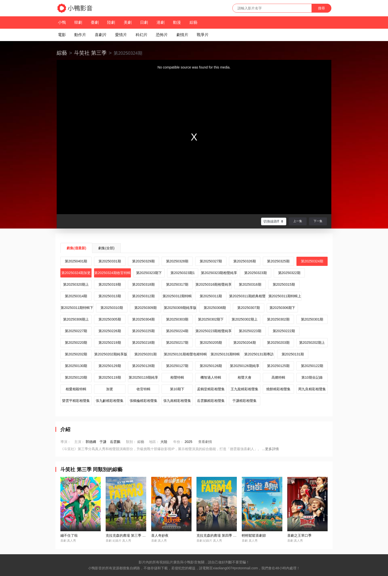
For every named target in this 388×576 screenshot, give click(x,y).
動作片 (80, 35)
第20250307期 (248, 308)
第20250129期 (109, 366)
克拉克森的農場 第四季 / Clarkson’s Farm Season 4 (236, 535)
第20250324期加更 (76, 273)
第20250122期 (312, 366)
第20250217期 (177, 343)
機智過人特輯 (210, 377)
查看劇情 (205, 442)
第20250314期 (76, 296)
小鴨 (62, 22)
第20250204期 (244, 343)
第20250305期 (109, 319)
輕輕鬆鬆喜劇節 (254, 535)
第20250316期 (250, 284)
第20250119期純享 (143, 377)
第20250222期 (284, 331)
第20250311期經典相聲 (247, 296)
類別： (131, 442)
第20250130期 (76, 366)
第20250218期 (143, 343)
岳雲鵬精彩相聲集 (211, 401)
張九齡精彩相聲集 (109, 401)
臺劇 (95, 22)
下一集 (318, 221)
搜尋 (321, 8)
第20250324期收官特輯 (112, 273)
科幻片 (141, 35)
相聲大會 (244, 377)
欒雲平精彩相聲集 (76, 401)
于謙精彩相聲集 (244, 401)
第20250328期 (177, 261)
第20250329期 (143, 261)
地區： (154, 442)
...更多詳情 (270, 449)
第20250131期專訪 (258, 354)
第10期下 (177, 389)
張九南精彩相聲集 (177, 401)
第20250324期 (312, 261)
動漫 (177, 22)
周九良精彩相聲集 (312, 389)
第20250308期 (215, 308)
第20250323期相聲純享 (219, 273)
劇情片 (182, 35)
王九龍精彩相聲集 (244, 389)
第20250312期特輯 (177, 296)
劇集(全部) (106, 248)
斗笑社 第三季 (90, 53)
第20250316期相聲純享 (213, 284)
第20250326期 (244, 261)
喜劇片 (101, 35)
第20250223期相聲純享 (213, 331)
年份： (178, 442)
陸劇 (111, 22)
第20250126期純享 (244, 366)
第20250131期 (293, 354)
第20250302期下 (211, 319)
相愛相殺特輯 (76, 389)
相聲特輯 (177, 377)
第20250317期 (177, 284)
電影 (62, 35)
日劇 (144, 22)
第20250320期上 (76, 284)
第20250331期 (109, 261)
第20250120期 (76, 377)
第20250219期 (109, 343)
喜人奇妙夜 (160, 535)
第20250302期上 (244, 319)
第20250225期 (143, 331)
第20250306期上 (76, 319)
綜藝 (193, 22)
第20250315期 (284, 284)
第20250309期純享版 (180, 308)
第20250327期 (211, 261)
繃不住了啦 (69, 535)
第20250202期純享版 (110, 354)
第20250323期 (255, 273)
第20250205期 (211, 343)
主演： (79, 442)
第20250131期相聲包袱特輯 (185, 354)
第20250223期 (250, 331)
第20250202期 (76, 354)
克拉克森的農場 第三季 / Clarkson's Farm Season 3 (145, 535)
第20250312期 (143, 296)
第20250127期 (177, 366)
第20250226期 (109, 331)
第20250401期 (76, 261)
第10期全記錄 (312, 377)
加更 (109, 389)
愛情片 (121, 35)
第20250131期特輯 (225, 354)
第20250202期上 (312, 343)
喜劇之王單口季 (299, 535)
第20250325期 (278, 261)
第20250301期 (312, 319)
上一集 (297, 221)
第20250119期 (109, 377)
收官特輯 (143, 389)
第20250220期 (76, 343)
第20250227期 (76, 331)
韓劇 (78, 22)
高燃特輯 (278, 377)
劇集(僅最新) (76, 248)
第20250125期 (278, 366)
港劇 (161, 22)
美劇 (128, 22)
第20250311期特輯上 (284, 296)
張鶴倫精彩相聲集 (143, 401)
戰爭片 (203, 35)
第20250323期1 (182, 273)
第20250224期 (177, 331)
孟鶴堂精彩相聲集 (211, 389)
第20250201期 (145, 354)
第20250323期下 (149, 273)
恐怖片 (162, 35)
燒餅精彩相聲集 (278, 389)
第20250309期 (145, 308)
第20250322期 (289, 273)
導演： (65, 442)
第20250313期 (109, 296)
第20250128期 (143, 366)
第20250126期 (211, 366)
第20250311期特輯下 (77, 308)
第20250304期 (143, 319)
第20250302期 (278, 319)
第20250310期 (111, 308)
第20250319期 (109, 284)
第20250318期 (143, 284)
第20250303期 (177, 319)
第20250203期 (278, 343)
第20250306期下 (282, 308)
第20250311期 (211, 296)
